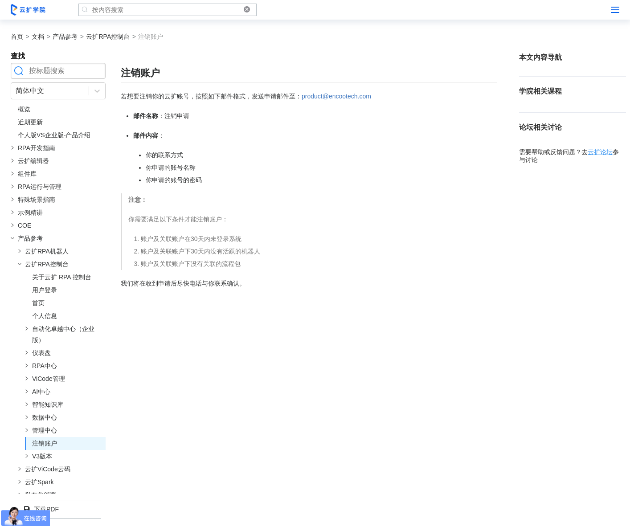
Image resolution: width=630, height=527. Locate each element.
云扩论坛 (600, 151)
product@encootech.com (336, 96)
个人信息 (44, 315)
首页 (17, 36)
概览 (24, 109)
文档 (38, 36)
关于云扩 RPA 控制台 (61, 277)
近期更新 (30, 122)
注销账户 (44, 443)
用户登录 (44, 290)
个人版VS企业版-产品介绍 (54, 135)
